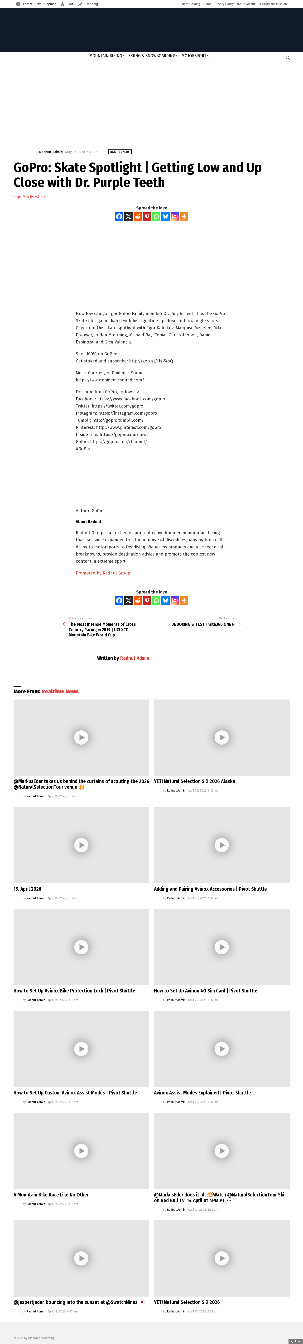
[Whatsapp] (156, 216)
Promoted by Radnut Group (103, 573)
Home (207, 4)
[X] (128, 216)
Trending (91, 4)
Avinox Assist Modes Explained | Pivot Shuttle (202, 1093)
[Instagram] (175, 216)
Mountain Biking (105, 55)
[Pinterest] (147, 216)
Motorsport (194, 55)
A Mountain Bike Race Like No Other (51, 1195)
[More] (184, 216)
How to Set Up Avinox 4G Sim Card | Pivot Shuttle (205, 991)
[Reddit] (138, 216)
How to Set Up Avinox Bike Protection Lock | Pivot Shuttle (74, 991)
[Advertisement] (151, 101)
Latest (27, 4)
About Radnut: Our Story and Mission (261, 4)
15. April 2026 (27, 889)
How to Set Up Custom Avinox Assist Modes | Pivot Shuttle (75, 1093)
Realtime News (60, 691)
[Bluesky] (165, 216)
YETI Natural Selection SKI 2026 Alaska (194, 781)
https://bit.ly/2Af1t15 (29, 197)
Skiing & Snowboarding (151, 55)
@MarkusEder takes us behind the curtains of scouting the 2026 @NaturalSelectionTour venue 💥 (81, 784)
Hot (70, 4)
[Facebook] (119, 216)
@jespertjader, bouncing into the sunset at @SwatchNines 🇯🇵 (79, 1302)
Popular (49, 4)
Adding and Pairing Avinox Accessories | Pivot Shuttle (210, 889)
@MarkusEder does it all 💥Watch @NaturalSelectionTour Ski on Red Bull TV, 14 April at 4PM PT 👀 (219, 1198)
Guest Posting (190, 4)
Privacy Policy (224, 4)
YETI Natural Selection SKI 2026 (187, 1302)
